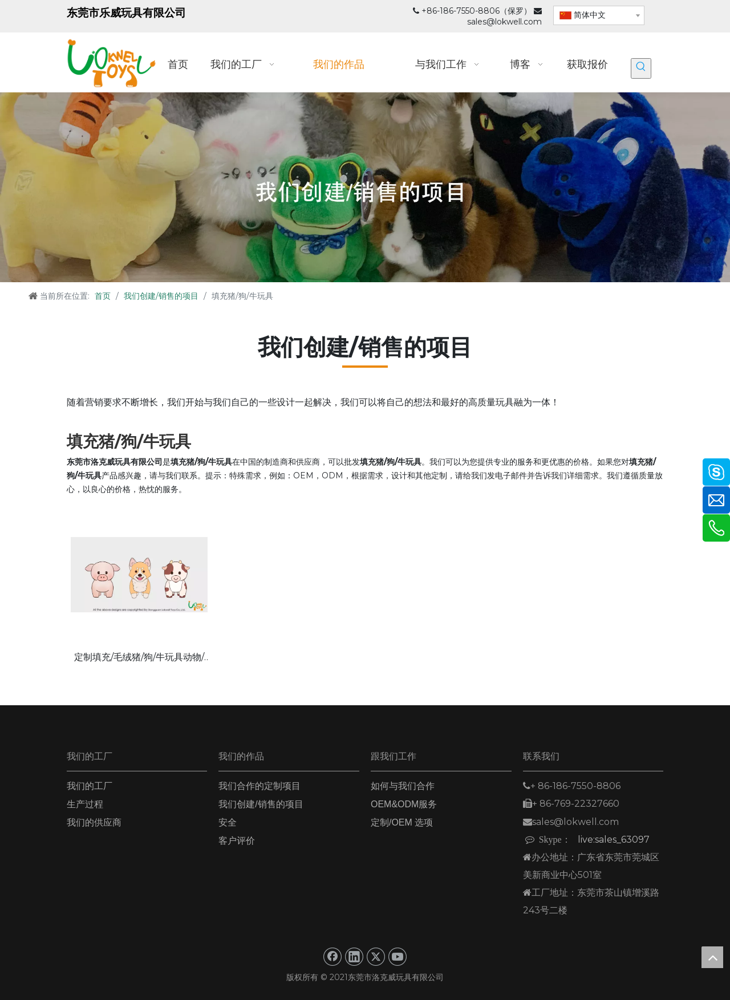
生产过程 (85, 804)
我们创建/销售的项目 (260, 804)
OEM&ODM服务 (404, 804)
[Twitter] (376, 957)
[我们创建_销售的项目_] (365, 187)
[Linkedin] (354, 957)
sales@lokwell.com (504, 22)
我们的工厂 (89, 786)
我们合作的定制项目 (259, 786)
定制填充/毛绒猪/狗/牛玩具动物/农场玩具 (139, 658)
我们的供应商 (94, 822)
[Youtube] (397, 957)
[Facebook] (332, 957)
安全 (227, 822)
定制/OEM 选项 (402, 822)
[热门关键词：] (641, 68)
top (712, 957)
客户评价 (236, 840)
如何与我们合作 (403, 786)
